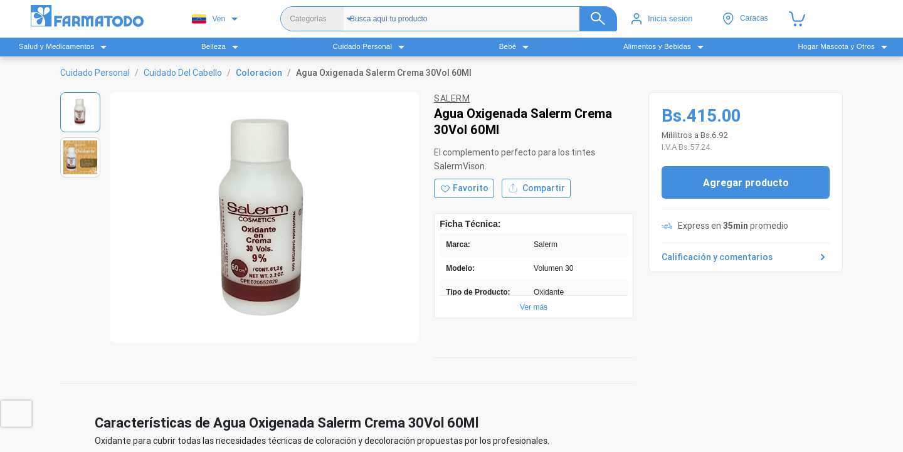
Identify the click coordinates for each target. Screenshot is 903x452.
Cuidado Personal (95, 72)
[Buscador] (478, 19)
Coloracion (259, 72)
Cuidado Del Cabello (183, 72)
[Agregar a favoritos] (464, 188)
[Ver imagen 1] (80, 112)
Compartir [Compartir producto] (536, 188)
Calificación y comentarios (746, 257)
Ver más (533, 307)
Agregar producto (746, 182)
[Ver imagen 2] (80, 157)
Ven (208, 19)
